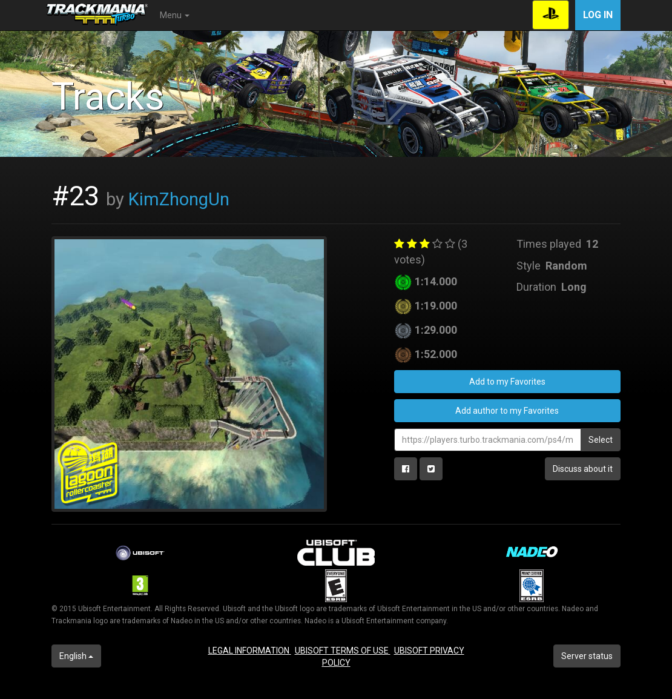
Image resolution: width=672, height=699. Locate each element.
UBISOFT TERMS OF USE (342, 650)
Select (600, 440)
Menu (174, 15)
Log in (598, 15)
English (76, 656)
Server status (587, 656)
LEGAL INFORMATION (249, 650)
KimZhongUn (178, 199)
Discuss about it (583, 469)
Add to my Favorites (507, 381)
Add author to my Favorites (507, 411)
